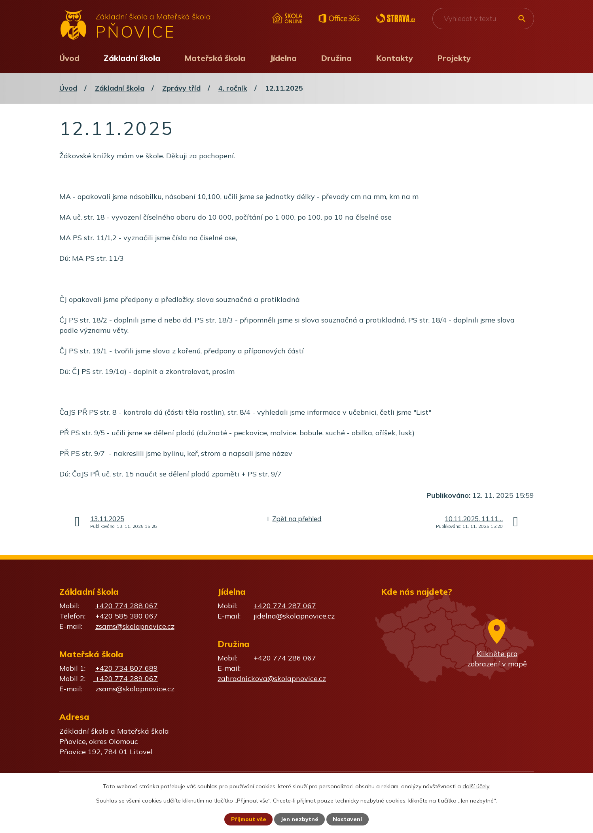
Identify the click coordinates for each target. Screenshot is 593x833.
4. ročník (232, 88)
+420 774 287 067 (285, 605)
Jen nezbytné (300, 819)
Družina (336, 58)
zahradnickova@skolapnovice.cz (272, 678)
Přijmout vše (249, 819)
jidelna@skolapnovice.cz (294, 615)
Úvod (69, 58)
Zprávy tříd (181, 88)
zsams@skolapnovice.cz (134, 626)
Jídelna (283, 58)
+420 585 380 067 (126, 615)
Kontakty (394, 58)
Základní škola (132, 58)
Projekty (454, 58)
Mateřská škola (215, 58)
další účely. (476, 785)
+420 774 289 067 (125, 678)
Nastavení (347, 819)
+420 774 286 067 (285, 657)
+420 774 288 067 (126, 605)
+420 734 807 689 (126, 668)
